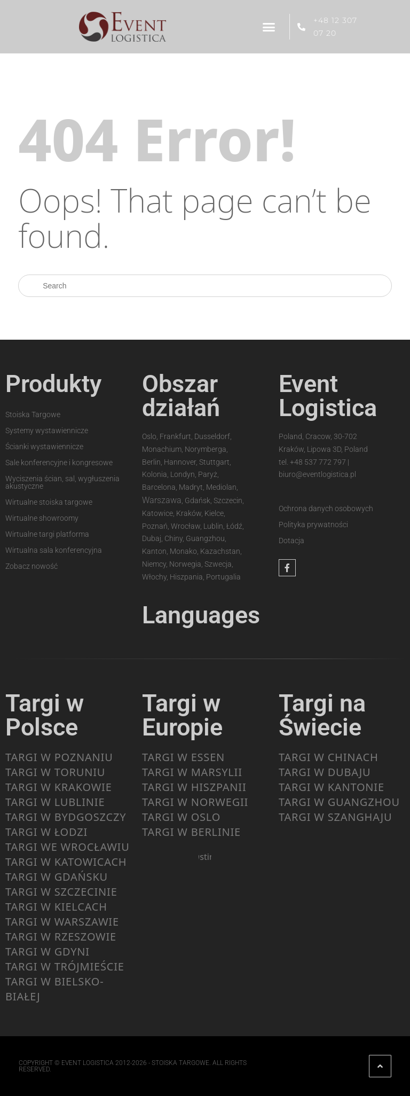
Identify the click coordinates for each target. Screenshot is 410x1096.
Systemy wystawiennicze (46, 430)
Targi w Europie (182, 715)
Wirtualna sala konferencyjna (53, 550)
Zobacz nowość (31, 566)
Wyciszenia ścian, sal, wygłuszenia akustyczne (62, 482)
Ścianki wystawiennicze (44, 446)
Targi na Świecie (322, 715)
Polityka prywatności (313, 524)
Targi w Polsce (44, 715)
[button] (269, 27)
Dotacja (291, 540)
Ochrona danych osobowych (326, 508)
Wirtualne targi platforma (47, 534)
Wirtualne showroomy (41, 518)
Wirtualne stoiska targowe (48, 502)
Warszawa (162, 500)
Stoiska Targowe (32, 414)
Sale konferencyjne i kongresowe (59, 462)
